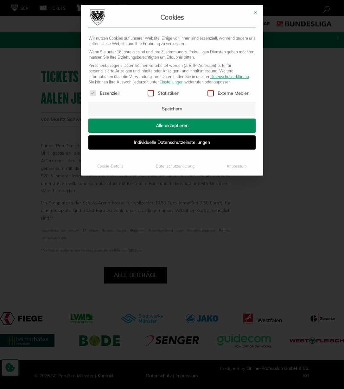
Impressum (237, 108)
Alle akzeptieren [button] (172, 67)
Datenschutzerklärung (229, 18)
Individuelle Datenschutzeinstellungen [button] (172, 84)
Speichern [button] (172, 51)
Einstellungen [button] (171, 24)
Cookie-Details (110, 108)
